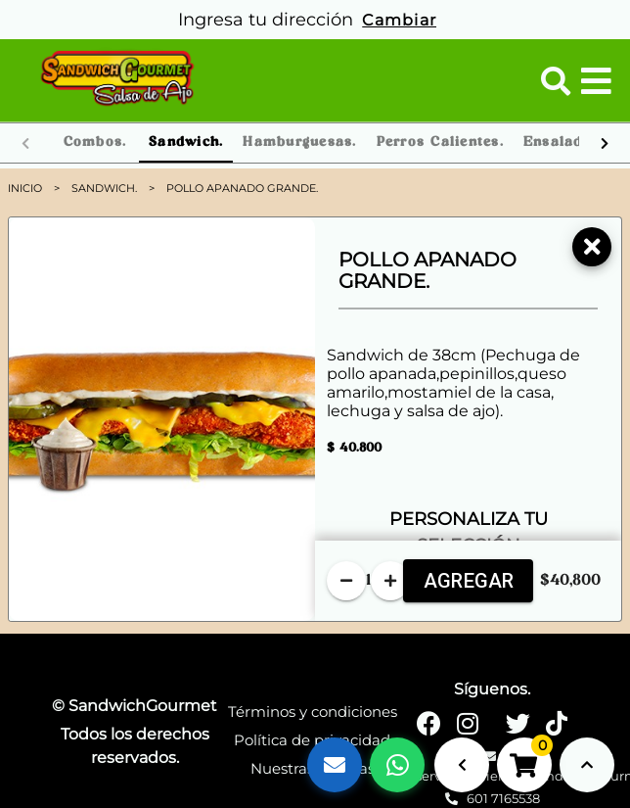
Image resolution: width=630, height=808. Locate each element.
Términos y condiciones (312, 711)
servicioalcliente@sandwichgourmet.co (492, 767)
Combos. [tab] (95, 142)
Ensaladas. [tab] (564, 142)
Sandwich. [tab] (186, 142)
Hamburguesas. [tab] (299, 142)
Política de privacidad (312, 740)
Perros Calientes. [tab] (440, 142)
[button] (556, 81)
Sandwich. (104, 188)
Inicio (25, 188)
